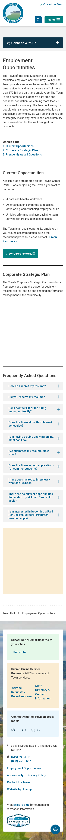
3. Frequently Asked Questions (22, 154)
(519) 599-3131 (21, 757)
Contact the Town (51, 4)
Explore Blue (21, 804)
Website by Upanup (19, 789)
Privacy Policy (37, 775)
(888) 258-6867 (21, 761)
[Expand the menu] (54, 19)
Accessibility (15, 775)
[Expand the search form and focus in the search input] (38, 19)
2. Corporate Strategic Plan (20, 150)
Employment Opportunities (24, 768)
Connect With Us (21, 43)
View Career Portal (19, 254)
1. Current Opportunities (18, 146)
